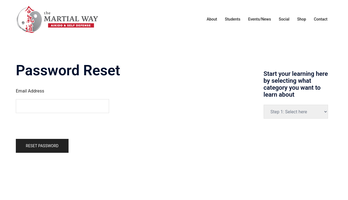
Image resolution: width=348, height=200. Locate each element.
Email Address (30, 91)
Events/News (259, 19)
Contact (320, 19)
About (212, 19)
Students (232, 19)
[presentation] (58, 124)
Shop (301, 19)
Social (284, 19)
